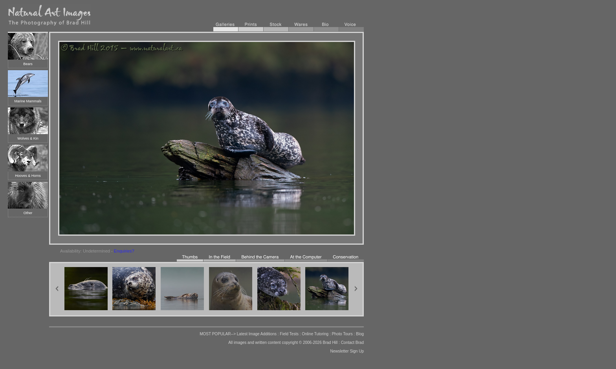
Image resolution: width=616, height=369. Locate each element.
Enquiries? (124, 251)
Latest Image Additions (257, 334)
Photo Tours (342, 334)
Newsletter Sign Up (347, 351)
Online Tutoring (315, 334)
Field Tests (289, 334)
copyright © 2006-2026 (301, 342)
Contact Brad (352, 342)
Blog (360, 334)
